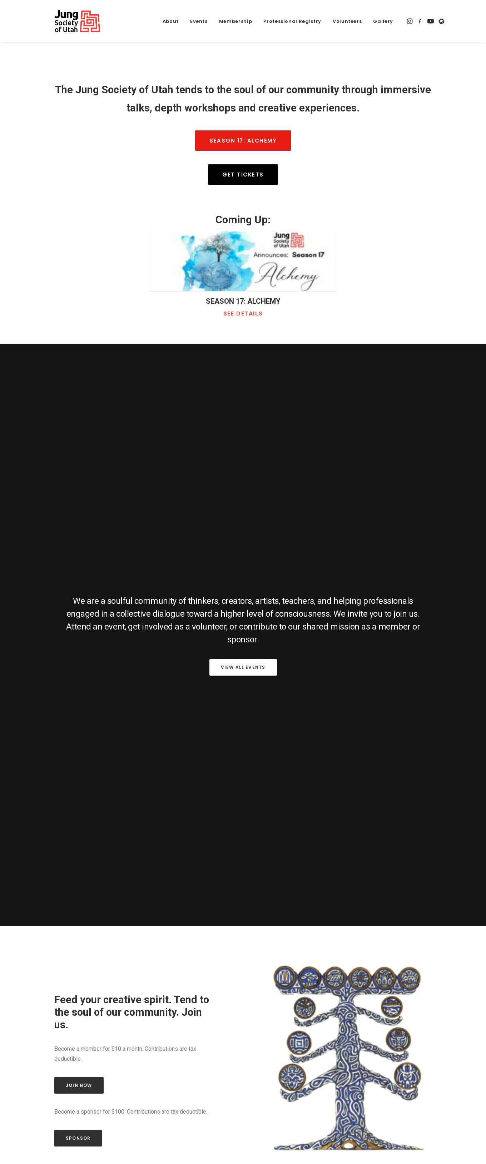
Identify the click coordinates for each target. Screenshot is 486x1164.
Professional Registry (292, 21)
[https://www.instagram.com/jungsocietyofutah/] (410, 21)
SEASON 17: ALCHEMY (243, 301)
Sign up (243, 1096)
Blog (203, 1137)
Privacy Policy (341, 1069)
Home (48, 1137)
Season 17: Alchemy (243, 140)
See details (243, 313)
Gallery (383, 21)
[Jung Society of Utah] (64, 21)
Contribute (386, 1034)
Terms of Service (382, 1069)
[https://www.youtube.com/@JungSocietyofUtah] (430, 21)
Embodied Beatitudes (360, 907)
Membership (235, 21)
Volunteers (347, 21)
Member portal (237, 1137)
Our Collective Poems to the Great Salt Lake (95, 912)
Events (199, 21)
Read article (60, 929)
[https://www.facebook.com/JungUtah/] (420, 21)
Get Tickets (243, 174)
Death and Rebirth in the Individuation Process (227, 912)
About (171, 21)
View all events (243, 455)
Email (191, 1051)
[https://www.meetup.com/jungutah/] (440, 21)
